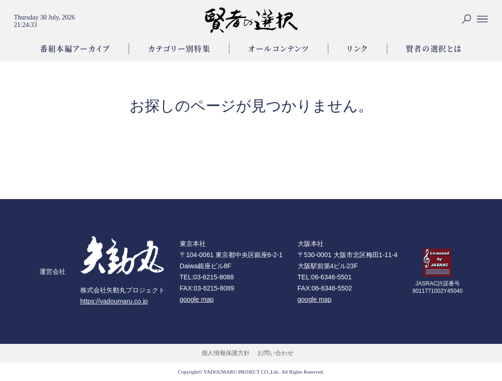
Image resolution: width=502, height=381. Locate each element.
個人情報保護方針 (226, 352)
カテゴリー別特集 (179, 48)
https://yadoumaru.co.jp (114, 301)
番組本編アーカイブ (75, 48)
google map (197, 299)
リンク (357, 48)
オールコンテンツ (278, 48)
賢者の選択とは (434, 48)
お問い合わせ (275, 352)
